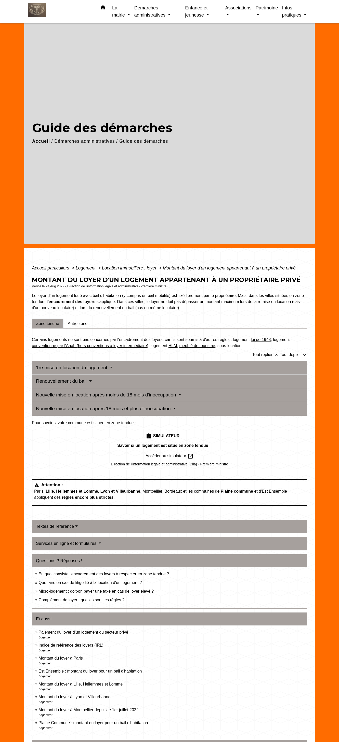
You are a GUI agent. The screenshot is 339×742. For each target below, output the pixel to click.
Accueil (41, 141)
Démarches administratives (84, 141)
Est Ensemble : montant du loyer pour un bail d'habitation (90, 671)
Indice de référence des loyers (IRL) (70, 645)
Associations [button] (238, 7)
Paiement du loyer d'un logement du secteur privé (83, 632)
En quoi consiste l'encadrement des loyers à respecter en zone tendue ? (103, 574)
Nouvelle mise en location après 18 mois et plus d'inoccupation (104, 408)
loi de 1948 (261, 339)
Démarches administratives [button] (150, 11)
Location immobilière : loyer (130, 267)
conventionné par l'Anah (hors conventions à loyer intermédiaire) (90, 346)
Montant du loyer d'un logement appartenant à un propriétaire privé (229, 267)
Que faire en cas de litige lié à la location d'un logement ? (90, 582)
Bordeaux (173, 491)
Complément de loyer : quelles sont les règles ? (81, 600)
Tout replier (266, 354)
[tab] (47, 323)
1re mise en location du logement (72, 367)
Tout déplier (293, 354)
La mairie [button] (119, 11)
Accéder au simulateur (169, 456)
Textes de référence (55, 526)
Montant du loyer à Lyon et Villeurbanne (74, 697)
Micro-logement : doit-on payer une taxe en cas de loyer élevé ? (96, 591)
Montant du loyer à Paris (60, 658)
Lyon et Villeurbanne (120, 491)
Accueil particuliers (51, 267)
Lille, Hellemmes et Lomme (72, 491)
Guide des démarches (143, 141)
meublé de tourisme (197, 346)
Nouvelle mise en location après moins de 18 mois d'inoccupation (106, 394)
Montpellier (152, 491)
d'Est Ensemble (273, 491)
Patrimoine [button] (267, 7)
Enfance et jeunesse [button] (196, 11)
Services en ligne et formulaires (67, 543)
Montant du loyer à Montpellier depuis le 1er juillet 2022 (88, 710)
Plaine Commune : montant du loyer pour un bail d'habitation (93, 723)
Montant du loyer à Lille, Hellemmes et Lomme (80, 684)
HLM (172, 346)
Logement (86, 267)
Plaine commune (237, 491)
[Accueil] (60, 11)
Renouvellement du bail (62, 381)
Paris (38, 491)
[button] (103, 8)
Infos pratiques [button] (292, 11)
